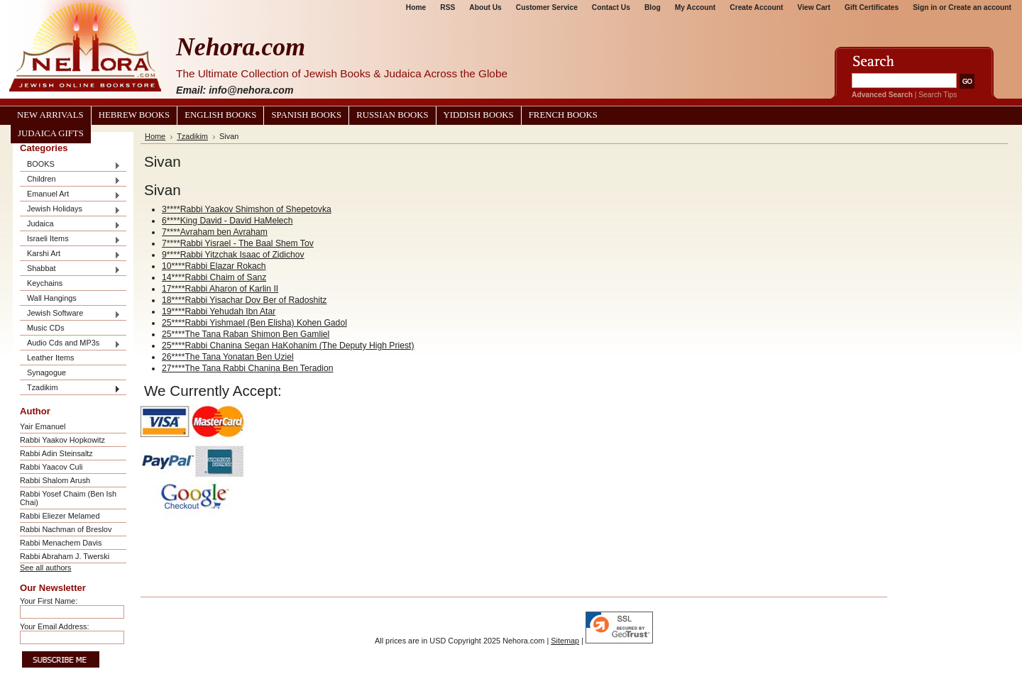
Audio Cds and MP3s (70, 343)
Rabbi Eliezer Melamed (59, 516)
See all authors (46, 567)
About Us (485, 7)
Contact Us (611, 7)
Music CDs (46, 328)
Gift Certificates (872, 7)
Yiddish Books (479, 115)
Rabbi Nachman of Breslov (65, 529)
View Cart (814, 7)
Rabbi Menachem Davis (60, 542)
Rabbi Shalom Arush (55, 480)
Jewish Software (70, 314)
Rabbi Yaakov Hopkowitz (62, 440)
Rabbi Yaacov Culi (51, 467)
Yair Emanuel (42, 426)
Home (416, 7)
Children (70, 180)
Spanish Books (306, 115)
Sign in (925, 7)
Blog (652, 7)
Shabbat (70, 269)
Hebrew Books (134, 115)
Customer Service (547, 7)
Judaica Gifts (51, 133)
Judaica (70, 224)
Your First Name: (48, 601)
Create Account (756, 7)
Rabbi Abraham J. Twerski (64, 556)
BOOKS (70, 165)
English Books (220, 115)
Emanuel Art (70, 194)
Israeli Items (70, 239)
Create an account (979, 7)
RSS (447, 7)
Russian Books (392, 115)
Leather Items (51, 357)
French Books (563, 115)
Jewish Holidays (70, 209)
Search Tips (937, 95)
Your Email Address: (54, 626)
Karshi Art (70, 254)
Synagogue (46, 372)
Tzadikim (70, 388)
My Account (695, 7)
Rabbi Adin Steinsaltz (56, 453)
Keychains (44, 283)
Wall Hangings (52, 298)
